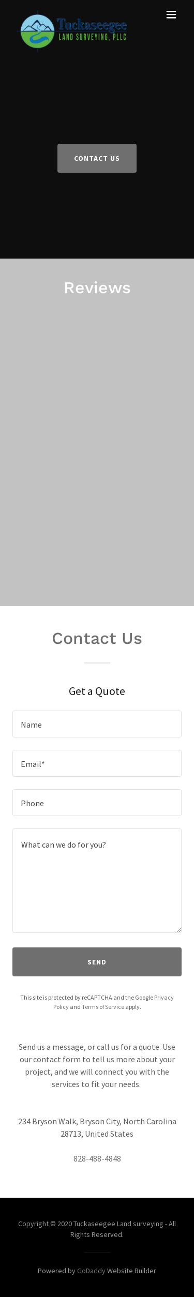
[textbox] (97, 724)
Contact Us (97, 158)
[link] (72, 14)
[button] (171, 14)
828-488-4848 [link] (97, 1158)
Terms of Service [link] (103, 1007)
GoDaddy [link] (91, 1270)
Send (97, 962)
